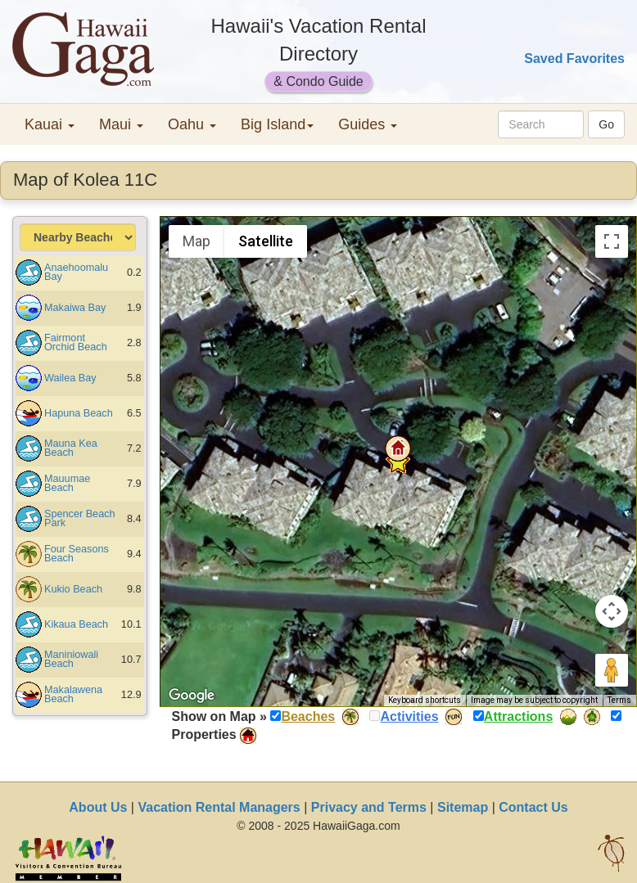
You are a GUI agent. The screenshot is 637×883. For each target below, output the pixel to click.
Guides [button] (367, 124)
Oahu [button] (192, 124)
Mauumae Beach (67, 483)
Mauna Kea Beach (70, 448)
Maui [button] (121, 124)
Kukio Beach (73, 589)
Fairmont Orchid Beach (75, 342)
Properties (204, 734)
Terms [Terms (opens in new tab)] (619, 700)
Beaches (308, 716)
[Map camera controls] (611, 611)
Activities (409, 716)
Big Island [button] (277, 124)
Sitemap (462, 807)
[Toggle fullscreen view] (611, 241)
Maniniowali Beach (71, 659)
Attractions (518, 716)
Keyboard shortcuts (424, 700)
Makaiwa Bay (75, 307)
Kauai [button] (50, 124)
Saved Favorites (574, 58)
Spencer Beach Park (79, 518)
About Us (98, 807)
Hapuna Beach (78, 413)
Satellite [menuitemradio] (265, 241)
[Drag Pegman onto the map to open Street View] (611, 670)
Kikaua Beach (76, 624)
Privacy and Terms (369, 807)
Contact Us (533, 807)
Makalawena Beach (73, 694)
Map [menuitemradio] (196, 241)
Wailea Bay (70, 378)
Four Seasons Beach (76, 553)
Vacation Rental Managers (219, 807)
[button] (398, 448)
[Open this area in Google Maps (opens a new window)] (192, 695)
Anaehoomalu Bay (76, 272)
